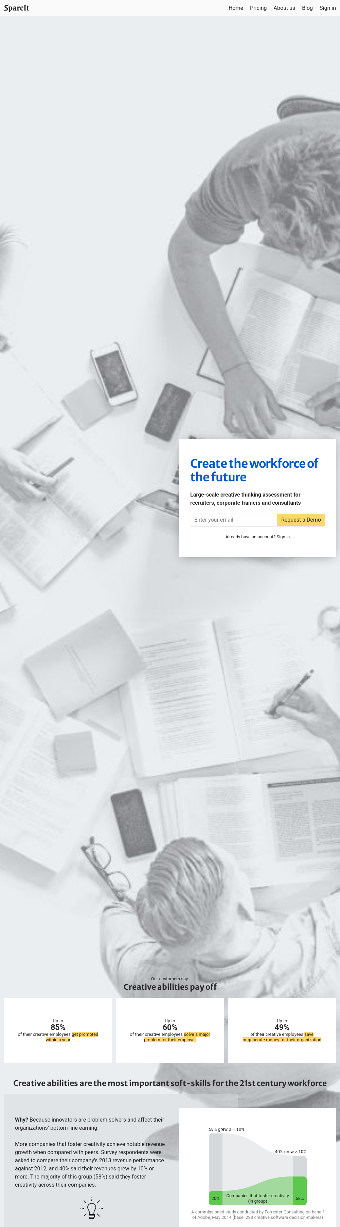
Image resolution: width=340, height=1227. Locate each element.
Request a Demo (301, 520)
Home (236, 8)
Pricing (258, 8)
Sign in (328, 8)
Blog (307, 8)
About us (284, 8)
